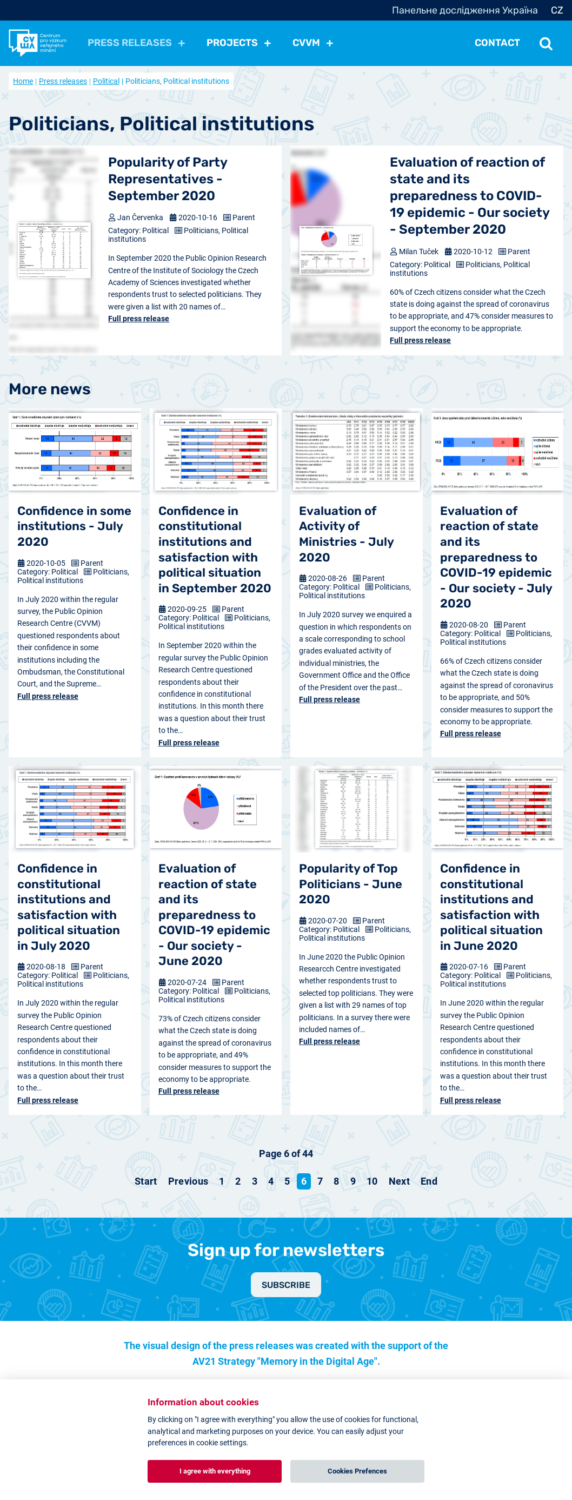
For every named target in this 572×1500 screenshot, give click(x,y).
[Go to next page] (399, 1181)
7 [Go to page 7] (320, 1181)
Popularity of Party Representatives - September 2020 (167, 179)
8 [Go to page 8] (336, 1181)
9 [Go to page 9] (353, 1181)
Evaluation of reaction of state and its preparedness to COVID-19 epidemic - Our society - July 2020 (496, 557)
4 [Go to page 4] (271, 1181)
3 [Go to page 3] (254, 1181)
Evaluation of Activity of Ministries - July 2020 (346, 534)
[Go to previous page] (188, 1181)
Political (106, 81)
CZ (557, 10)
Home (23, 81)
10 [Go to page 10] (372, 1181)
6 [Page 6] (304, 1181)
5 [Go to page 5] (287, 1181)
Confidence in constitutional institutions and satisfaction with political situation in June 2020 (491, 907)
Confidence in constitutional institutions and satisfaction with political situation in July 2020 (68, 907)
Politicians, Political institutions (73, 576)
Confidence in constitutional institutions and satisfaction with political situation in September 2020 (214, 550)
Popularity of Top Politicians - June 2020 (350, 884)
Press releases (63, 81)
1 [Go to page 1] (221, 1181)
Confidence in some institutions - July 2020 (74, 526)
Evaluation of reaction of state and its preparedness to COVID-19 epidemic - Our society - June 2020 (214, 915)
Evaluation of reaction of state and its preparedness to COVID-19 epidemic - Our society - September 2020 (469, 196)
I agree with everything (214, 1471)
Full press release (138, 318)
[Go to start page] (146, 1181)
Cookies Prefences (357, 1471)
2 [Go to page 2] (238, 1181)
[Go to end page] (429, 1181)
